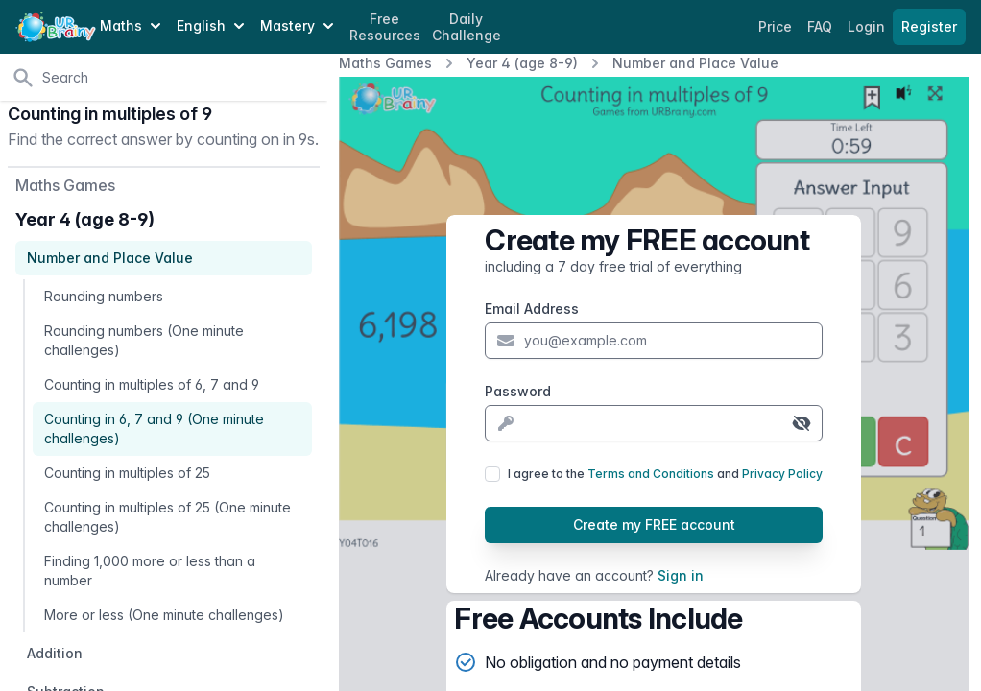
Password (518, 391)
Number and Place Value (695, 63)
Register (929, 26)
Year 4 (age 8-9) (522, 63)
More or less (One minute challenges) (164, 615)
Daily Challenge (466, 27)
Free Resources (384, 27)
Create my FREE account (654, 524)
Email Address (532, 308)
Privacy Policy (782, 473)
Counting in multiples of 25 (127, 473)
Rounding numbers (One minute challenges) (144, 340)
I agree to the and (665, 473)
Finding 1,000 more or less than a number (149, 570)
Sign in (681, 575)
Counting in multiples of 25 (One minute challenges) (167, 517)
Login (868, 26)
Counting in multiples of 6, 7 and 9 (151, 384)
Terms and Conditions (650, 473)
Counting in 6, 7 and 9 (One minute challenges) (154, 428)
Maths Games (385, 63)
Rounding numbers (103, 296)
